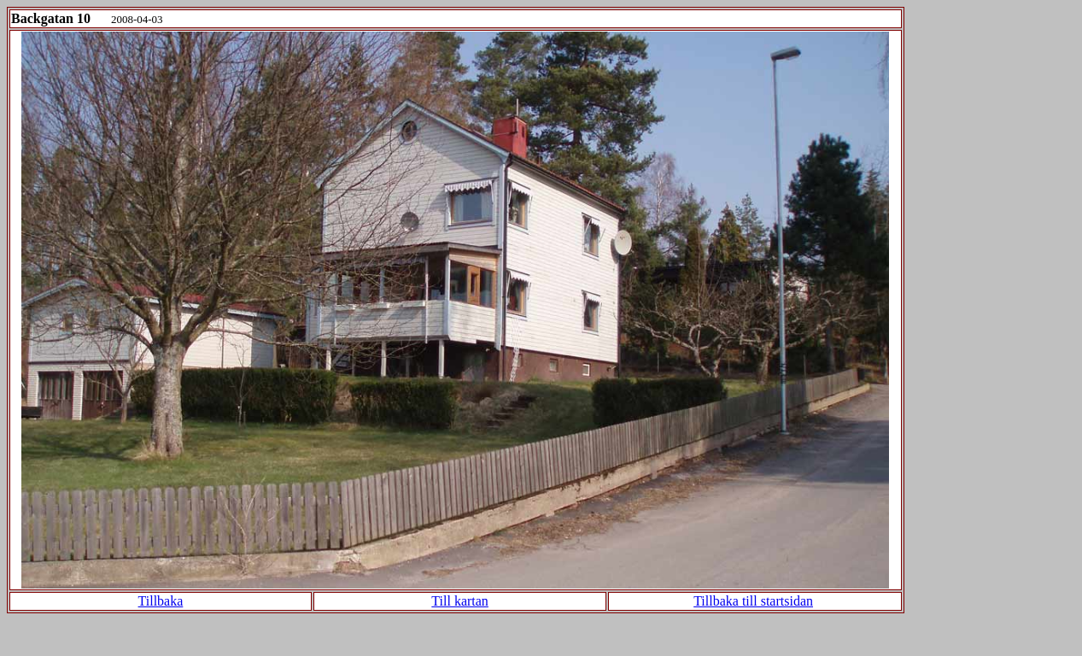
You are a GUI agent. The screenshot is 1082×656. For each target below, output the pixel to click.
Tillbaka (161, 601)
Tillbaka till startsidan (753, 601)
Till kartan (459, 601)
